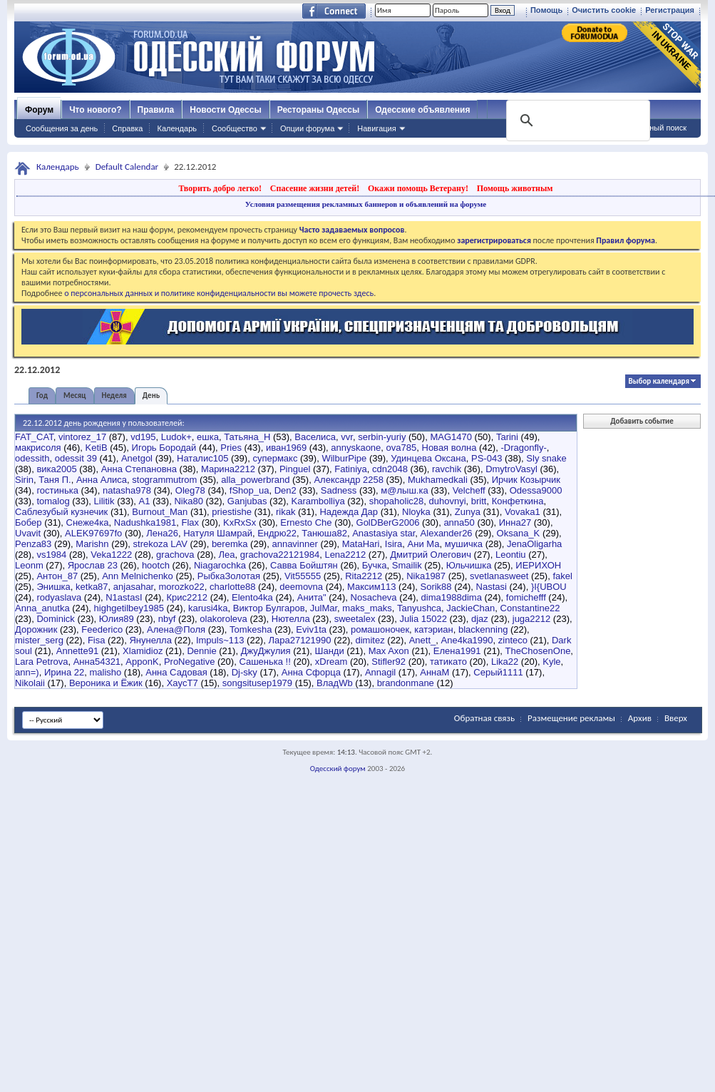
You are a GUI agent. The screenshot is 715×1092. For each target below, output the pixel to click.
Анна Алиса (101, 479)
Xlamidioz (143, 650)
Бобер (28, 522)
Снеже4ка (87, 522)
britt (479, 501)
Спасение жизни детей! (314, 188)
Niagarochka (220, 565)
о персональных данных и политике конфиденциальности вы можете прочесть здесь (219, 293)
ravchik (446, 469)
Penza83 (33, 544)
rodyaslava (58, 597)
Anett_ (422, 640)
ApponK (141, 661)
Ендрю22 (277, 533)
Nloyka (416, 511)
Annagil (380, 672)
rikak (285, 511)
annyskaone (356, 447)
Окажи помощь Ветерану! (418, 188)
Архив (640, 718)
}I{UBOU (549, 586)
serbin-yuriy (382, 437)
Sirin (24, 479)
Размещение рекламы (571, 718)
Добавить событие (641, 421)
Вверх (675, 718)
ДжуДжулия (266, 650)
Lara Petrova (41, 661)
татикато (448, 661)
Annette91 (77, 650)
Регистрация (669, 10)
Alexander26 (447, 533)
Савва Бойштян (304, 565)
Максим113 (371, 586)
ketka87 (92, 586)
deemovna (301, 586)
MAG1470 (451, 437)
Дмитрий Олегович (430, 554)
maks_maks (366, 608)
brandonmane (405, 683)
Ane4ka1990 (467, 640)
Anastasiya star (383, 533)
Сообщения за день (62, 128)
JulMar (323, 608)
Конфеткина (518, 501)
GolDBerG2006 (388, 522)
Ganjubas (247, 501)
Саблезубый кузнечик (61, 511)
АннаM (434, 672)
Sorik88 (435, 586)
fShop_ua (249, 490)
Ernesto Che (305, 522)
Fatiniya (350, 469)
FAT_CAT (34, 437)
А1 (144, 501)
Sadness (339, 490)
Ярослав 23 (93, 565)
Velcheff (469, 490)
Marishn (92, 544)
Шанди (329, 650)
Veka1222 (111, 554)
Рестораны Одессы (318, 110)
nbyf (167, 618)
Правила (156, 110)
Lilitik (104, 501)
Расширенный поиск (649, 127)
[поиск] (577, 120)
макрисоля (38, 447)
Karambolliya (317, 501)
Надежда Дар (348, 511)
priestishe (232, 511)
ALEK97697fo (93, 533)
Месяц (74, 395)
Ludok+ (176, 437)
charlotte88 (232, 586)
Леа (227, 554)
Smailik (407, 565)
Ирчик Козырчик (526, 479)
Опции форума (307, 128)
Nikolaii (30, 683)
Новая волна (449, 447)
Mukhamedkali (438, 479)
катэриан (433, 629)
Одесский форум (338, 768)
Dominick (55, 618)
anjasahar (133, 586)
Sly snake (546, 458)
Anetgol (137, 458)
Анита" (311, 597)
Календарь (177, 128)
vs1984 (51, 554)
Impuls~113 (220, 640)
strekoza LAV (160, 544)
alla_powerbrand (255, 479)
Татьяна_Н (247, 437)
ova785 (401, 447)
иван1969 (286, 447)
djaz (479, 618)
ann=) (27, 672)
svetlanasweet (499, 576)
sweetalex (355, 618)
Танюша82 (324, 533)
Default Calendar (127, 166)
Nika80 (188, 501)
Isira (394, 544)
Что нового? (95, 110)
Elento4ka (252, 597)
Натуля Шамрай (217, 533)
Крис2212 (187, 597)
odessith (32, 458)
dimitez (370, 640)
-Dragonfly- (523, 447)
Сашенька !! (264, 661)
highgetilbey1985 (129, 608)
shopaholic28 (396, 501)
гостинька (57, 490)
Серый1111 (498, 672)
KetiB (97, 447)
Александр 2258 (349, 479)
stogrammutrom (164, 479)
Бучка (374, 565)
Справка (127, 128)
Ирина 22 (64, 672)
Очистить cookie (604, 10)
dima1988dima (451, 597)
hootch (156, 565)
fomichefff (526, 597)
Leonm (29, 565)
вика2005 (56, 469)
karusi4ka (208, 608)
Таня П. (54, 479)
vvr (347, 437)
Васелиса (315, 437)
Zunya (467, 511)
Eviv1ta (311, 629)
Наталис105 (202, 458)
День (151, 395)
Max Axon (389, 650)
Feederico (102, 629)
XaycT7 (182, 683)
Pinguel (294, 469)
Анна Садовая (176, 672)
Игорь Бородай (164, 447)
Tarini (507, 437)
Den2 (285, 490)
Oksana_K (518, 533)
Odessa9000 (536, 490)
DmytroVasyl (511, 469)
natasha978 (127, 490)
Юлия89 (116, 618)
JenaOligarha (534, 544)
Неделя (114, 395)
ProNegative (189, 661)
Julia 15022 (423, 618)
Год (42, 395)
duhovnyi (447, 501)
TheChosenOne (538, 650)
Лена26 (162, 533)
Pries (231, 447)
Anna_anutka (42, 608)
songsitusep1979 (257, 683)
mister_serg (39, 640)
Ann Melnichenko (137, 576)
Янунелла (150, 640)
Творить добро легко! (220, 188)
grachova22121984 (279, 554)
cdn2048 (390, 469)
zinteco (513, 640)
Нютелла (291, 618)
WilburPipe (344, 458)
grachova (175, 554)
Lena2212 (345, 554)
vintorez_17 (82, 437)
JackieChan (470, 608)
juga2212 (532, 618)
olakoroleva (223, 618)
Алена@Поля (176, 629)
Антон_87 (57, 576)
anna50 (458, 522)
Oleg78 (190, 490)
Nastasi (491, 586)
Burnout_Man (159, 511)
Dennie (201, 650)
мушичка (464, 544)
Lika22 (504, 661)
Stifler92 (388, 661)
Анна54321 (96, 661)
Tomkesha (251, 629)
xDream (331, 661)
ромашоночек (380, 629)
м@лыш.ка (404, 490)
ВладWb (335, 683)
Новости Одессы (225, 110)
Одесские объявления (422, 110)
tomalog (52, 501)
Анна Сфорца (311, 672)
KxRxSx (239, 522)
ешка (208, 437)
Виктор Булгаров (269, 608)
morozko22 (181, 586)
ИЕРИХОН (538, 565)
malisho (105, 672)
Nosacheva (374, 597)
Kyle (551, 661)
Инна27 (515, 522)
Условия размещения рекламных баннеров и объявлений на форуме (365, 204)
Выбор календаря (659, 381)
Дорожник (36, 629)
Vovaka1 (522, 511)
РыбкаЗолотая (228, 576)
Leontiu (510, 554)
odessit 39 (76, 458)
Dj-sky (244, 672)
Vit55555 (302, 576)
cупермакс (274, 458)
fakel (562, 576)
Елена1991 (457, 650)
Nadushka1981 (145, 522)
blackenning (483, 629)
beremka (230, 544)
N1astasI (124, 597)
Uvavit (28, 533)
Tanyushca (419, 608)
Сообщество (234, 128)
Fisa (97, 640)
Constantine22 (530, 608)
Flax (191, 522)
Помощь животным (515, 188)
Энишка (53, 586)
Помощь (546, 10)
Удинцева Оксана (428, 458)
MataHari (361, 544)
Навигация (376, 128)
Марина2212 (228, 469)
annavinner (294, 544)
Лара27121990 (299, 640)
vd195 (142, 437)
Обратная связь (484, 718)
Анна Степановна (139, 469)
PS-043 (486, 458)
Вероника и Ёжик (106, 683)
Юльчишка (469, 565)
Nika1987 (426, 576)
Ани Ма (424, 544)
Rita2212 (363, 576)
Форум (39, 110)
